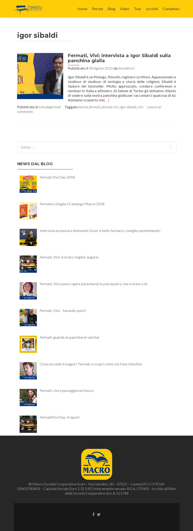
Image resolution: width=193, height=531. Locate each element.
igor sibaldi (128, 107)
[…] (106, 100)
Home (82, 8)
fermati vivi (110, 107)
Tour (137, 8)
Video (124, 8)
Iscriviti (152, 8)
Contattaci (171, 8)
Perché (97, 8)
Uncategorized (49, 107)
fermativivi (126, 68)
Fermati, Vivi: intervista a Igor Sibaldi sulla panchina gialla (119, 58)
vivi (140, 107)
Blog (111, 8)
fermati (94, 107)
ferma (83, 107)
